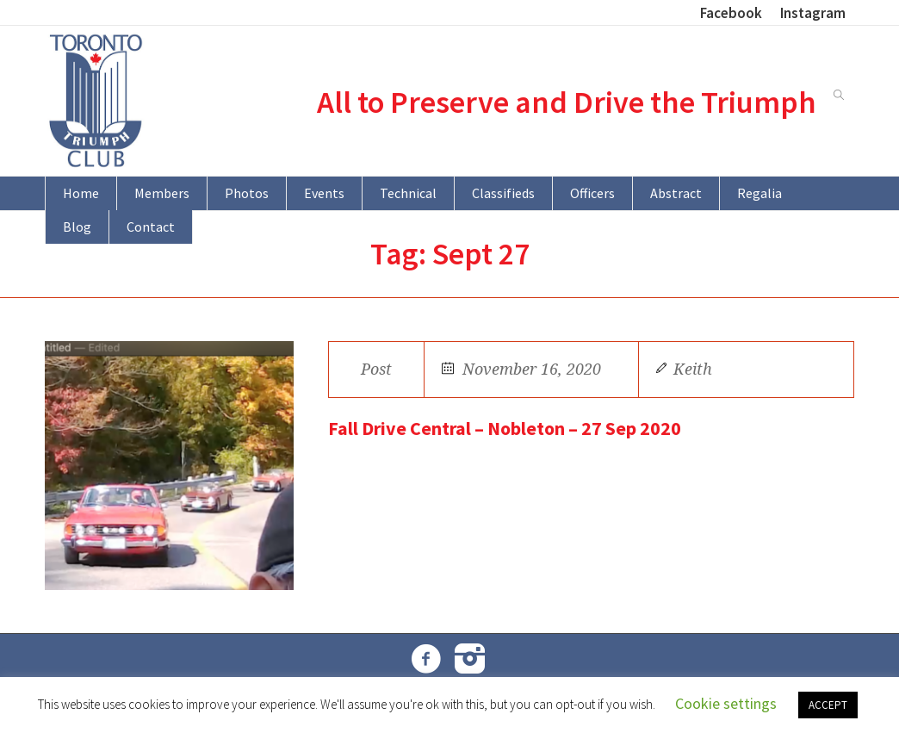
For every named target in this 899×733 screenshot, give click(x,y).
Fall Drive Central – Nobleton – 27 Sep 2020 (504, 428)
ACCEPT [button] (828, 705)
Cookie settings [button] (726, 703)
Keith (692, 369)
